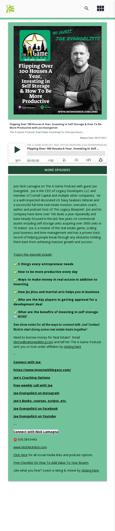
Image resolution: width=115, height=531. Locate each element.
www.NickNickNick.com (30, 447)
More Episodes (57, 170)
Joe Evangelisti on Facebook (35, 408)
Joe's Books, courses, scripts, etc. (40, 401)
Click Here (20, 455)
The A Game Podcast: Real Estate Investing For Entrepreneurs (46, 132)
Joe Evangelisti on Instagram (36, 393)
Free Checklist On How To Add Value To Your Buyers (51, 463)
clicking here (72, 346)
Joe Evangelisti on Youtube (34, 416)
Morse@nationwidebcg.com (33, 342)
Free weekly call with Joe (33, 385)
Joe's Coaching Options (31, 377)
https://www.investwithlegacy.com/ (42, 370)
